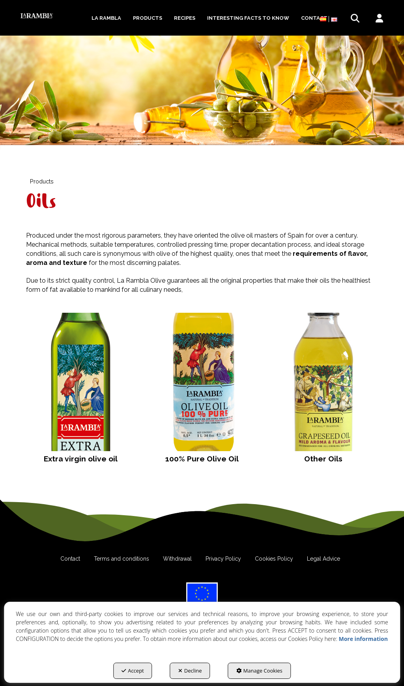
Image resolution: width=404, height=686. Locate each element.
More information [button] (363, 639)
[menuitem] (106, 18)
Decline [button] (190, 670)
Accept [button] (133, 670)
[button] (36, 16)
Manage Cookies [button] (259, 670)
